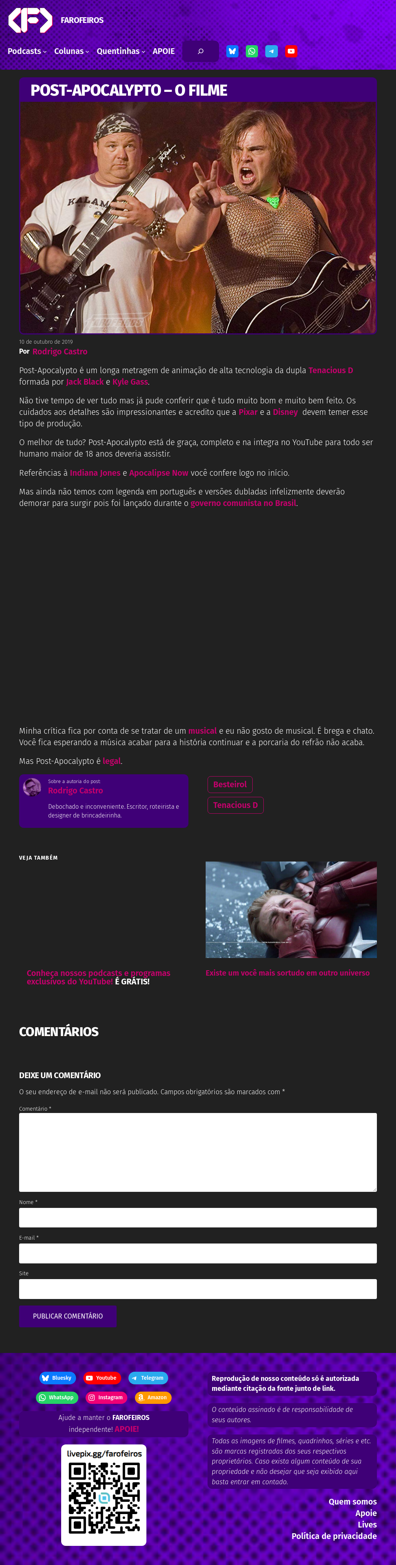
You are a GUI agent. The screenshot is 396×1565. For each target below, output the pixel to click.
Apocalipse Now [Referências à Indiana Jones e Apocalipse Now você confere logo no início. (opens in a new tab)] (158, 473)
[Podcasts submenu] (45, 51)
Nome (28, 1202)
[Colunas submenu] (87, 51)
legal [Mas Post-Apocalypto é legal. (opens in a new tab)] (112, 761)
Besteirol (230, 785)
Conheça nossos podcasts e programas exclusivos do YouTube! (98, 977)
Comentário (35, 1109)
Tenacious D (235, 805)
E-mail (29, 1238)
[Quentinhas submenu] (143, 51)
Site (24, 1273)
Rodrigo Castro (60, 352)
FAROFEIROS (82, 20)
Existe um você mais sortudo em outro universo (288, 973)
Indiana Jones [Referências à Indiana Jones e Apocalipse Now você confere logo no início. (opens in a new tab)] (95, 473)
